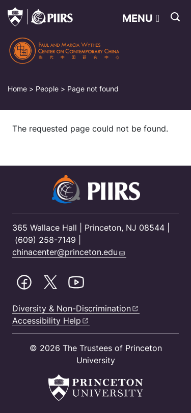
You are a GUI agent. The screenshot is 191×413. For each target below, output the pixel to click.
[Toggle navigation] (140, 18)
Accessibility (51, 320)
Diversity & (76, 308)
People (47, 88)
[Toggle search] (175, 16)
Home (17, 88)
